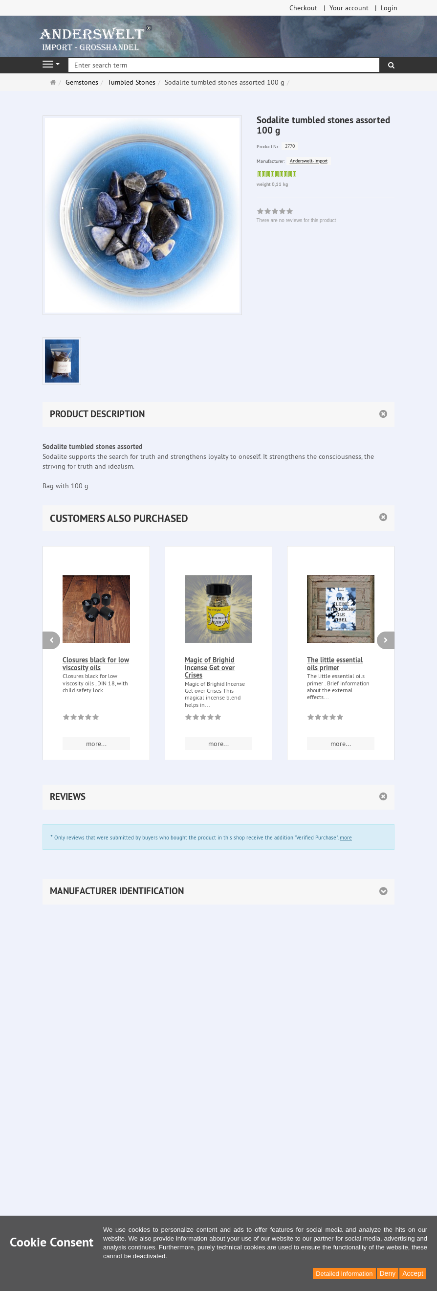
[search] (391, 65)
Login (389, 7)
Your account (349, 7)
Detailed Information (344, 1273)
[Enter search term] (224, 65)
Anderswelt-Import (309, 161)
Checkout (303, 7)
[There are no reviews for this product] (81, 718)
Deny (388, 1273)
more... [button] (96, 743)
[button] (218, 518)
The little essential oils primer (335, 664)
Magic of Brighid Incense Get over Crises (210, 667)
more (346, 837)
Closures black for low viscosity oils (96, 664)
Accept (412, 1273)
